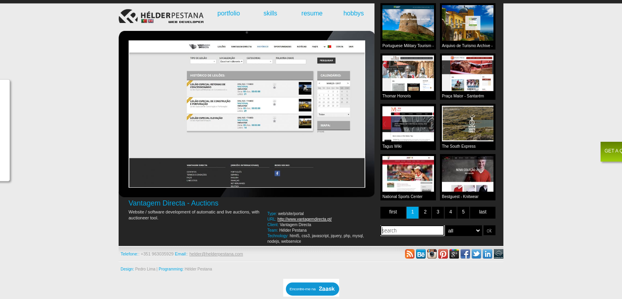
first (393, 212)
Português (144, 21)
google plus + (454, 254)
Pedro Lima (145, 269)
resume (312, 13)
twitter (476, 254)
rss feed (410, 254)
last (483, 212)
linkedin (487, 254)
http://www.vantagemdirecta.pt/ (305, 219)
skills (270, 13)
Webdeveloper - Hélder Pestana (162, 17)
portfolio (228, 13)
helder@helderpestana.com (216, 253)
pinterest (443, 254)
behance (421, 254)
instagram (432, 254)
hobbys (354, 13)
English (151, 21)
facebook (465, 254)
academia (498, 254)
